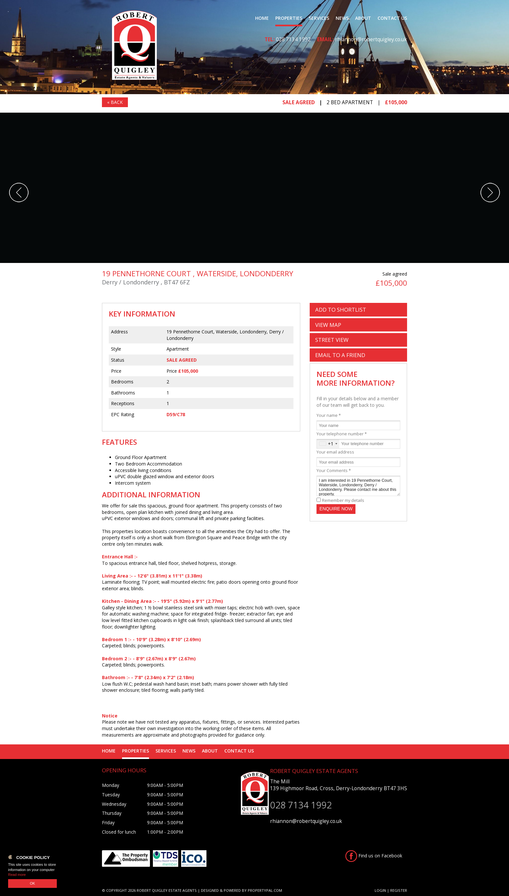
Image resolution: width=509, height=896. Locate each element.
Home (262, 18)
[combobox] (328, 443)
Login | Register (391, 890)
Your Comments (334, 470)
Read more (17, 875)
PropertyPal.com (265, 890)
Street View (332, 339)
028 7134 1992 (293, 39)
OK (32, 883)
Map (328, 325)
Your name (329, 415)
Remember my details (343, 500)
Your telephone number (342, 434)
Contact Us (392, 18)
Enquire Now (336, 508)
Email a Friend (340, 355)
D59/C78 (176, 414)
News (342, 18)
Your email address (335, 452)
